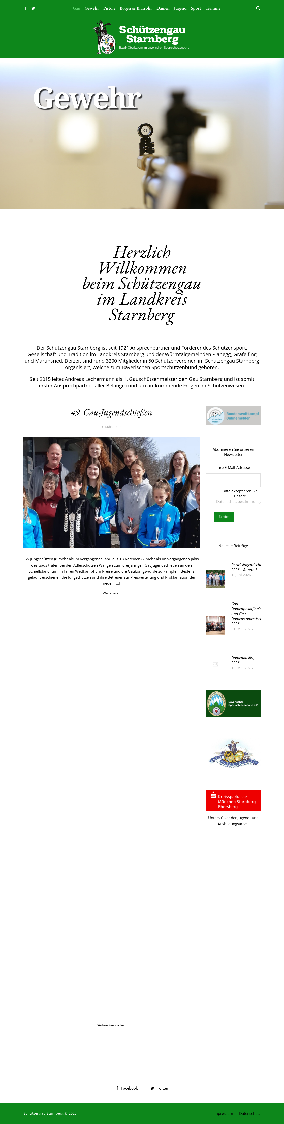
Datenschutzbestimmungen (240, 501)
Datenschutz (250, 1113)
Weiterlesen (111, 593)
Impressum (223, 1113)
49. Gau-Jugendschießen (111, 412)
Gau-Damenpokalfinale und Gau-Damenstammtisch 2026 (246, 613)
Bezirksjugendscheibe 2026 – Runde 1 (249, 567)
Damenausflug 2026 (243, 660)
